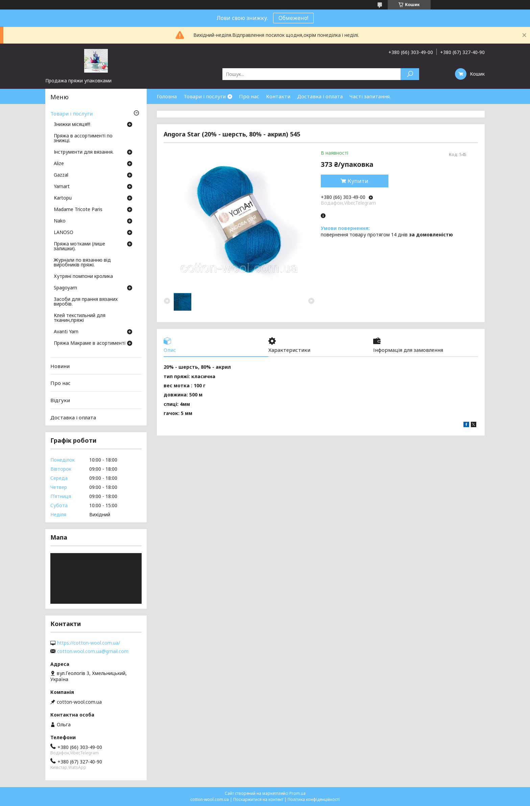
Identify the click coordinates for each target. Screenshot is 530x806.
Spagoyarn (65, 288)
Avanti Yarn (66, 332)
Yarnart (62, 186)
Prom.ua (297, 793)
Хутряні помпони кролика (83, 276)
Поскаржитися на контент (258, 799)
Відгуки (60, 400)
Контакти (278, 96)
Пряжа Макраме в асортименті (89, 343)
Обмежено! (293, 18)
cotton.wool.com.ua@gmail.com (92, 651)
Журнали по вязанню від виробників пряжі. (82, 263)
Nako (60, 221)
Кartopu (63, 198)
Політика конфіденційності (314, 799)
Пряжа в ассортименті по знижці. (83, 138)
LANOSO (63, 232)
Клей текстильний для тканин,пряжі (79, 318)
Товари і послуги (205, 96)
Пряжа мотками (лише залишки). (79, 246)
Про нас (249, 96)
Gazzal (61, 175)
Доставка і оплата (320, 96)
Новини (60, 366)
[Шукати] (410, 74)
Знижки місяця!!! (72, 124)
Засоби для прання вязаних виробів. (86, 302)
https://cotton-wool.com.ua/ (88, 643)
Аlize (59, 163)
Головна (167, 96)
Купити (357, 181)
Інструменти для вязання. (84, 152)
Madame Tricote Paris (78, 209)
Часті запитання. (370, 96)
